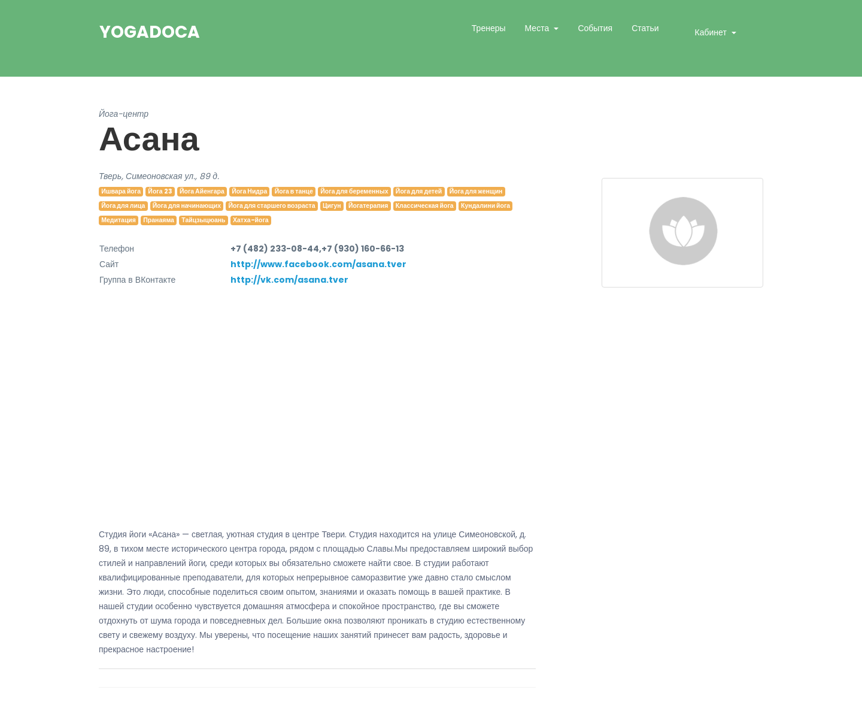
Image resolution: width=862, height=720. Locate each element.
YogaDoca (149, 32)
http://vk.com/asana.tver (289, 280)
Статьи (645, 28)
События (595, 28)
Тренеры (489, 28)
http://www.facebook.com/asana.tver (318, 264)
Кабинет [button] (712, 32)
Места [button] (538, 28)
